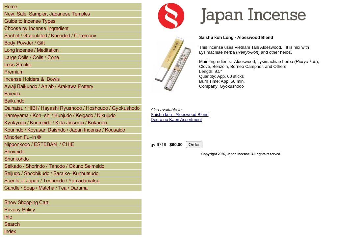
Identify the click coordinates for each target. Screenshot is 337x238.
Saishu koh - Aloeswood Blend (180, 114)
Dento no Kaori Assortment (176, 119)
